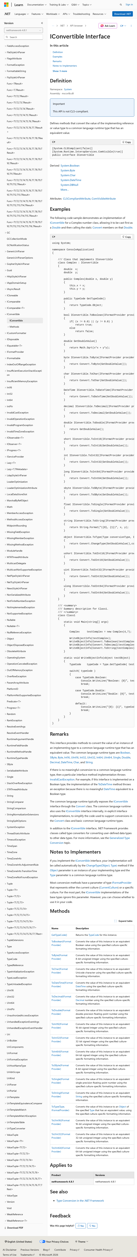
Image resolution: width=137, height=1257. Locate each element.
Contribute (60, 1249)
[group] (92, 483)
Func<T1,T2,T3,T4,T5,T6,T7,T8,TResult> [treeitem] (25, 140)
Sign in (129, 4)
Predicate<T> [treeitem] (14, 701)
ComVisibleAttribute (104, 198)
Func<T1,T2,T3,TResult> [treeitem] (19, 102)
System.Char (68, 175)
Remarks (57, 61)
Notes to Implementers (65, 65)
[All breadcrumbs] (53, 26)
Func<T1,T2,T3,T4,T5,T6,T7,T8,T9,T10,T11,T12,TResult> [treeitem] (24, 182)
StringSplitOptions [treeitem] (16, 820)
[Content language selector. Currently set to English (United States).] (18, 1241)
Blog (45, 1249)
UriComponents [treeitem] (15, 1046)
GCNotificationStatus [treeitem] (18, 245)
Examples (57, 56)
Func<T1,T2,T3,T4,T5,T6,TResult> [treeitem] (24, 121)
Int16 (67, 757)
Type (52, 875)
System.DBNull (69, 185)
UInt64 (108, 757)
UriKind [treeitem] (11, 1078)
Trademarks (26, 1254)
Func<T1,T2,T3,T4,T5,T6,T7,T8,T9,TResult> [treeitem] (24, 151)
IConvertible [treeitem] (16, 320)
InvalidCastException (62, 779)
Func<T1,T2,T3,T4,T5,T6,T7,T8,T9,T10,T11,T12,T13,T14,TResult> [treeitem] (24, 203)
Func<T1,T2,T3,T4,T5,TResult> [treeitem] (22, 115)
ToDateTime (105, 784)
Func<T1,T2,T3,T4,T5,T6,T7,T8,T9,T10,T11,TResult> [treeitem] (24, 171)
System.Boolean (70, 165)
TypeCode (94, 934)
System (68, 89)
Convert (97, 227)
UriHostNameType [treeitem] (16, 1065)
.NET (62, 25)
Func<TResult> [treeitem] (15, 83)
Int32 (83, 757)
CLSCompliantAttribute (76, 198)
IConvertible (57, 222)
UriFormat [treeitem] (12, 1053)
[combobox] (23, 30)
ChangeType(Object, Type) (101, 865)
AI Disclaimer (9, 1249)
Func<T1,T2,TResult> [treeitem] (18, 96)
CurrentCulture (109, 887)
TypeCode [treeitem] (12, 959)
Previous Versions (30, 1249)
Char (76, 762)
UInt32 (91, 757)
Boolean (125, 752)
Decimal (55, 762)
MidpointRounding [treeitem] (17, 525)
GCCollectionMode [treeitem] (17, 238)
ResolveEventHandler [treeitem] (18, 732)
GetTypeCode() (59, 934)
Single (117, 757)
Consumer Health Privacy (97, 1249)
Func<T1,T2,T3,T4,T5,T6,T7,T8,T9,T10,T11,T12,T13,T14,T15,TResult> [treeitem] (24, 213)
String (89, 762)
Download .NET (122, 13)
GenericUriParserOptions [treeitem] (20, 257)
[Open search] (120, 5)
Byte (60, 757)
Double (56, 227)
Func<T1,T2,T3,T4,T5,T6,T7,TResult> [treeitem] (24, 130)
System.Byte (68, 170)
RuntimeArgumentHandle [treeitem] (20, 739)
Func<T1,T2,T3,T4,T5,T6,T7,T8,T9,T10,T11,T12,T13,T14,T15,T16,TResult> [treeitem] (24, 224)
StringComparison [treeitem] (16, 808)
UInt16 (75, 757)
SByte (53, 757)
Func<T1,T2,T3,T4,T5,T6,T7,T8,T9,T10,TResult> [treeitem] (24, 161)
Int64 (99, 757)
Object (54, 870)
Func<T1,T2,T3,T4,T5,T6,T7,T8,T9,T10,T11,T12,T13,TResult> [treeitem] (24, 192)
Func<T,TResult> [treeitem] (16, 90)
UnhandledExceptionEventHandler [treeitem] (25, 1028)
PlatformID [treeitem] (12, 688)
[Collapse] (42, 23)
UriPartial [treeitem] (11, 1090)
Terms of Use (9, 1254)
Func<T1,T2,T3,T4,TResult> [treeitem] (21, 108)
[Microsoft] (6, 4)
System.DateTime (71, 180)
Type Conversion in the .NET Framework (80, 1200)
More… (65, 189)
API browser (76, 25)
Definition (58, 52)
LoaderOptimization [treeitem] (17, 481)
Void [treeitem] (9, 1208)
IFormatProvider (122, 882)
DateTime (66, 762)
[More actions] (131, 26)
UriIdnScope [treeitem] (13, 1072)
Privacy (73, 1249)
